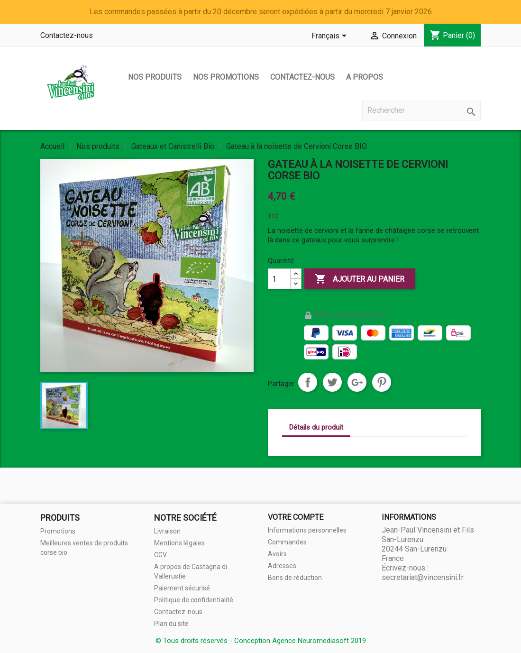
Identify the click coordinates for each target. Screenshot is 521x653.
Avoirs (277, 554)
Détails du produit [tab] (316, 427)
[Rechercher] (421, 110)
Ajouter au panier (359, 279)
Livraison (167, 531)
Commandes (287, 542)
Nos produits (155, 77)
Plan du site (171, 623)
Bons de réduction (295, 577)
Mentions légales (179, 543)
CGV (160, 555)
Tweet (332, 382)
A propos (364, 77)
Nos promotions (226, 77)
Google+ (356, 382)
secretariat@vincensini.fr (423, 577)
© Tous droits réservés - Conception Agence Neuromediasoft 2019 (260, 640)
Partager (307, 382)
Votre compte (295, 517)
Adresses (282, 566)
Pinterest (381, 382)
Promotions (57, 531)
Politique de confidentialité (193, 600)
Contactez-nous (66, 35)
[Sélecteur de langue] (330, 36)
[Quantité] (279, 278)
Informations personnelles (307, 530)
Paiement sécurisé (182, 588)
